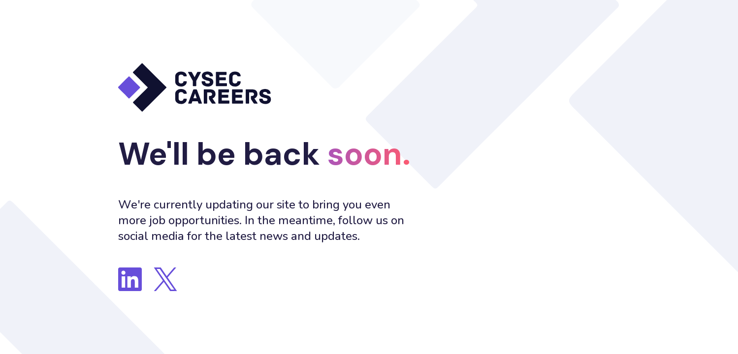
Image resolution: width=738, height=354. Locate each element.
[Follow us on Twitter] (165, 279)
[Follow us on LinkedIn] (130, 279)
